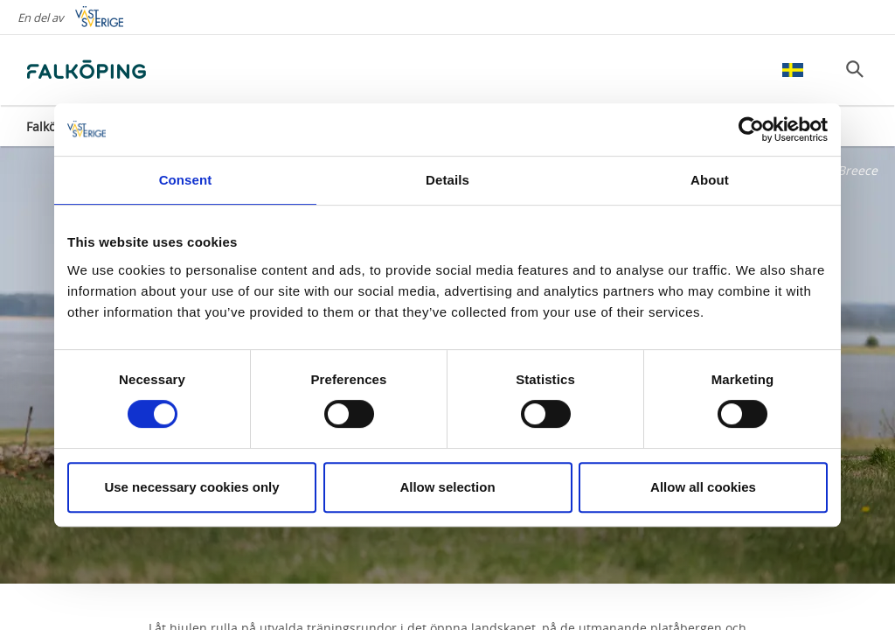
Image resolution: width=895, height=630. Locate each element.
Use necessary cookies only (191, 487)
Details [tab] (447, 179)
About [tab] (709, 179)
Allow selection (447, 487)
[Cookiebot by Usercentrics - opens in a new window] (751, 129)
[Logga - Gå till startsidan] (87, 70)
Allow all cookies (703, 487)
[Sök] (855, 69)
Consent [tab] (185, 179)
